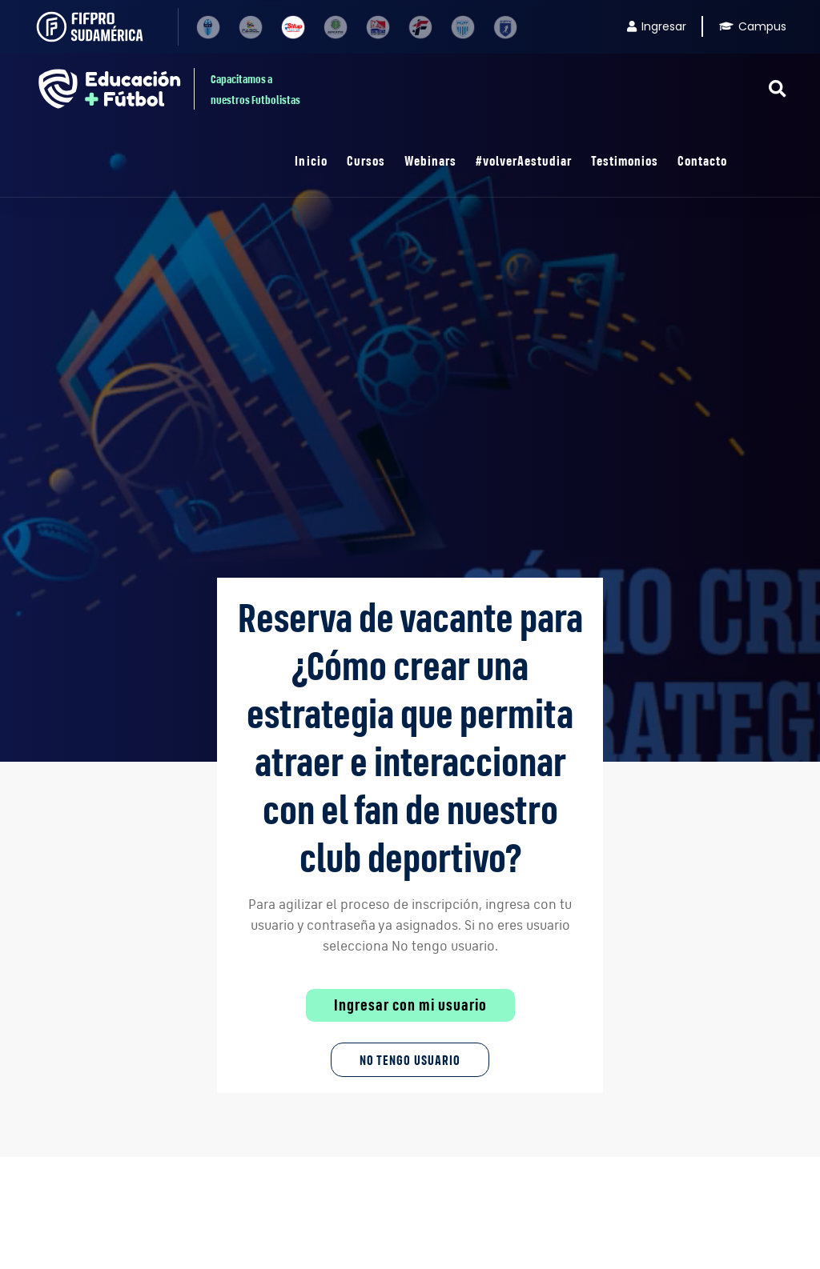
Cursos (366, 160)
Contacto (702, 160)
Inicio (311, 160)
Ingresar (656, 26)
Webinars (430, 160)
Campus (752, 26)
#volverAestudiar (524, 160)
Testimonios (624, 160)
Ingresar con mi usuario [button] (410, 1005)
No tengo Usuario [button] (410, 1059)
